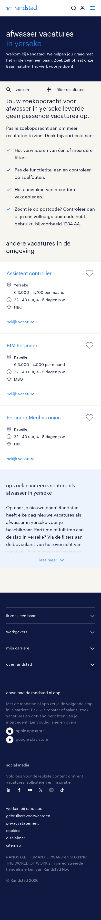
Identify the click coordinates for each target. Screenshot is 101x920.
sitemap (13, 845)
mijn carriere (17, 648)
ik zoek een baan (21, 615)
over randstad (19, 664)
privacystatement (22, 823)
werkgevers (16, 631)
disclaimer (15, 837)
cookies (13, 830)
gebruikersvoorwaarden (28, 815)
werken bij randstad (24, 808)
